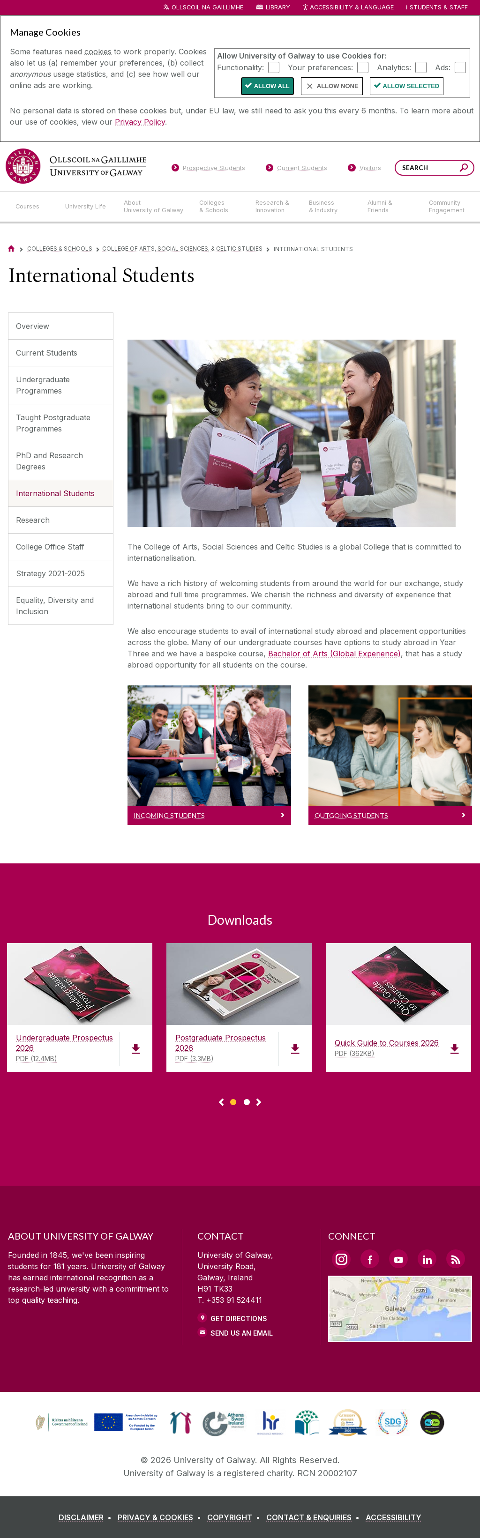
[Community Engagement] (446, 207)
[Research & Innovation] (274, 207)
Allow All (272, 85)
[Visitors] (364, 169)
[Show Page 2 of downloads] (246, 1101)
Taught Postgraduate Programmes (53, 423)
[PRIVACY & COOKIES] (161, 1517)
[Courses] (33, 207)
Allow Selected (411, 85)
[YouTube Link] (398, 1258)
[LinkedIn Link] (427, 1258)
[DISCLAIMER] (87, 1517)
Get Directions (238, 1319)
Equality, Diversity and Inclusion (55, 605)
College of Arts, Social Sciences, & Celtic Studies (182, 248)
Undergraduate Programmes (43, 385)
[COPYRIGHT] (235, 1517)
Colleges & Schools (59, 248)
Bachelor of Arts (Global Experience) (334, 653)
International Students (55, 493)
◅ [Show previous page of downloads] (221, 1103)
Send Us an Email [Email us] (241, 1333)
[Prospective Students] (208, 169)
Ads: (442, 67)
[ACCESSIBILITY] (393, 1517)
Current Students (46, 352)
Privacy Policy (140, 121)
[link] (95, 1423)
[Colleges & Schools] (220, 207)
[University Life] (87, 207)
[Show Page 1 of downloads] (233, 1101)
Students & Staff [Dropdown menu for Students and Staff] (439, 7)
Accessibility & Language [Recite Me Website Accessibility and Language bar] (347, 8)
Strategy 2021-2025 (50, 573)
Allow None (338, 85)
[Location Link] (400, 1336)
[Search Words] (434, 168)
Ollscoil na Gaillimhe (207, 7)
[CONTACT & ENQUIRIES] (314, 1517)
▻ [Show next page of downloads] (258, 1103)
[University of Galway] (76, 166)
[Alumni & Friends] (390, 207)
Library (278, 7)
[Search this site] (464, 169)
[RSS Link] (455, 1258)
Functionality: (240, 67)
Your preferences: (320, 67)
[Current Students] (297, 169)
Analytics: (394, 67)
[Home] (11, 248)
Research (33, 520)
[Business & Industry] (330, 207)
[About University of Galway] (154, 207)
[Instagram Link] (341, 1259)
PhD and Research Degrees (49, 461)
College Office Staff (50, 546)
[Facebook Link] (369, 1258)
